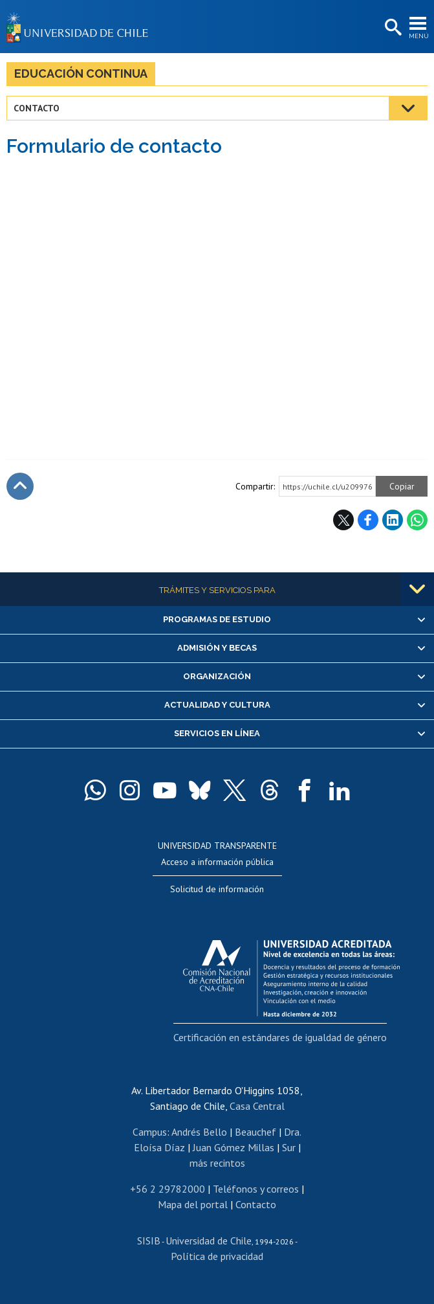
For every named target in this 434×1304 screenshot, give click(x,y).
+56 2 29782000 (167, 1188)
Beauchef (255, 1131)
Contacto (37, 108)
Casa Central (257, 1105)
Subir (20, 486)
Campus (150, 1131)
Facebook (368, 519)
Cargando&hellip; (217, 299)
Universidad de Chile (209, 1240)
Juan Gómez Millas (233, 1147)
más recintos (217, 1162)
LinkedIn (392, 520)
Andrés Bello (199, 1131)
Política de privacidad (217, 1256)
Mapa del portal (193, 1204)
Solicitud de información (217, 889)
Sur (289, 1147)
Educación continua (80, 73)
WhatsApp (417, 519)
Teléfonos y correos (256, 1188)
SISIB (148, 1240)
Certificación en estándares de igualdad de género (280, 1037)
